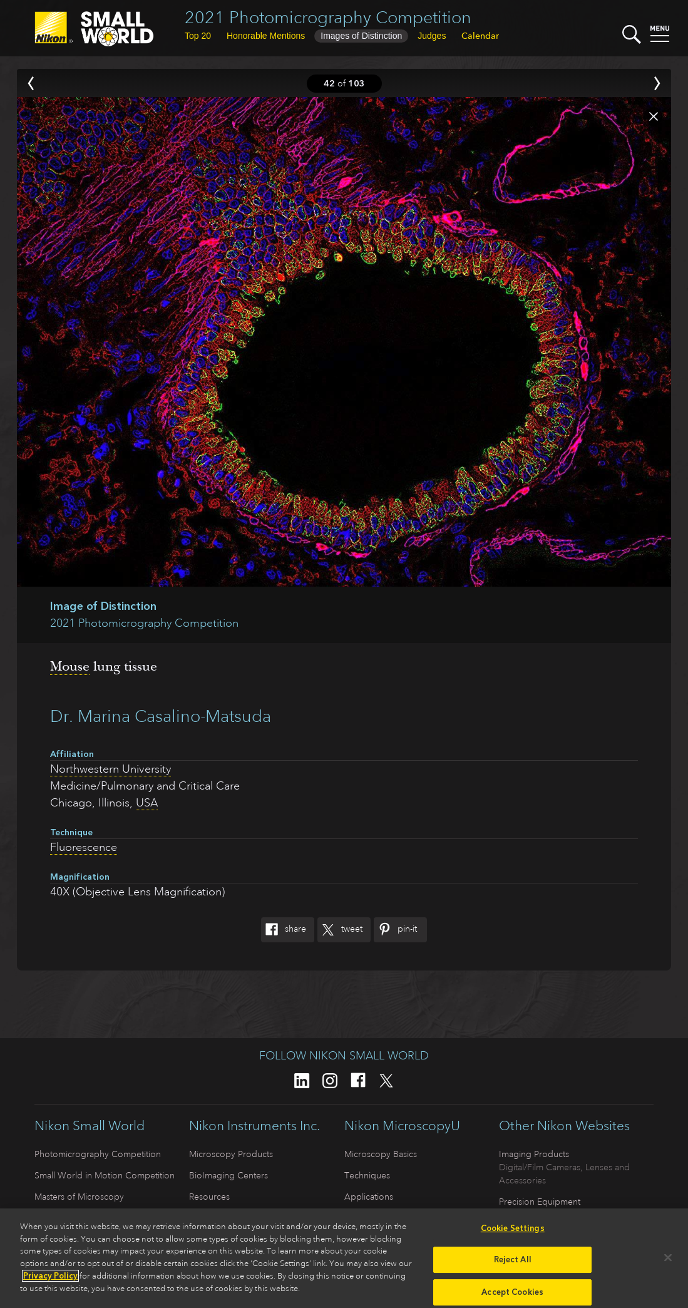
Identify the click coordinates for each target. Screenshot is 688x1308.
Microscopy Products (231, 1154)
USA (147, 803)
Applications (368, 1196)
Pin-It (395, 929)
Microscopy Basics (380, 1154)
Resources (209, 1196)
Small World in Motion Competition (104, 1175)
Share (283, 929)
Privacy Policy (50, 1280)
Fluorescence (83, 847)
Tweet (339, 929)
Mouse (70, 666)
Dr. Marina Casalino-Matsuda (160, 716)
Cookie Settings (513, 1232)
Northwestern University (110, 769)
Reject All (512, 1264)
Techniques (367, 1175)
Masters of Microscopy (79, 1196)
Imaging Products (534, 1154)
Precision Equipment (539, 1201)
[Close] (668, 1261)
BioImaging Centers (228, 1175)
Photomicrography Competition (97, 1154)
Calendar (480, 35)
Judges (432, 36)
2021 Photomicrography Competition (328, 17)
